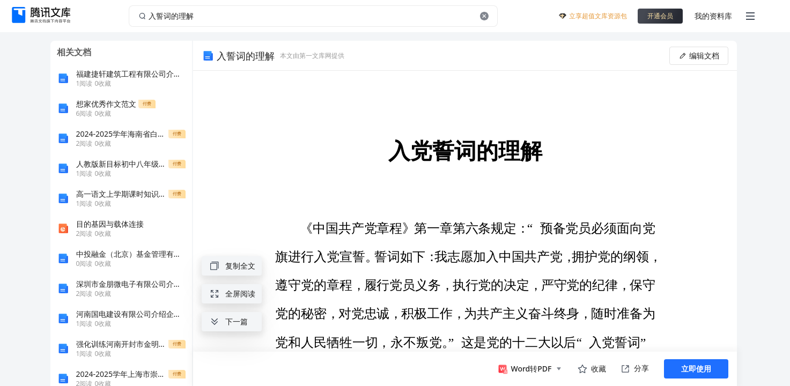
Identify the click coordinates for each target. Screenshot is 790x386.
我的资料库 (713, 16)
